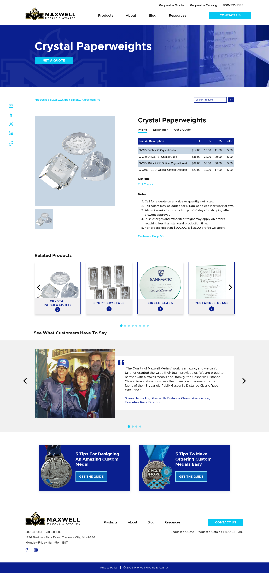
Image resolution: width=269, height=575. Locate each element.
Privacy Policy (109, 569)
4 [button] (133, 326)
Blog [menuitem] (152, 15)
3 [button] (129, 326)
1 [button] (121, 326)
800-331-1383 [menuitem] (233, 5)
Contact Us (230, 15)
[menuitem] (171, 6)
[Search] (210, 100)
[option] (75, 161)
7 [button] (144, 326)
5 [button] (136, 326)
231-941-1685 (53, 534)
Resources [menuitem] (177, 15)
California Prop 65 (150, 236)
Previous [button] (12, 287)
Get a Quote (54, 60)
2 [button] (125, 326)
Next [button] (257, 287)
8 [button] (148, 326)
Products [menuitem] (105, 15)
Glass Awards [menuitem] (59, 100)
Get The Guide (91, 477)
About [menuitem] (131, 15)
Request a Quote (182, 534)
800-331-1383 (34, 534)
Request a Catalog (209, 534)
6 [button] (140, 326)
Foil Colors (145, 184)
